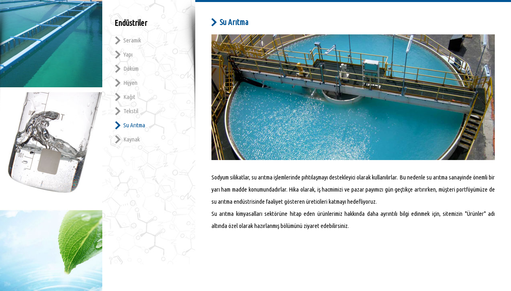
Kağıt (129, 96)
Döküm (131, 68)
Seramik (132, 40)
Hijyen (130, 82)
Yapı (128, 54)
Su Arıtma (134, 125)
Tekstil (130, 111)
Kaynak (131, 139)
